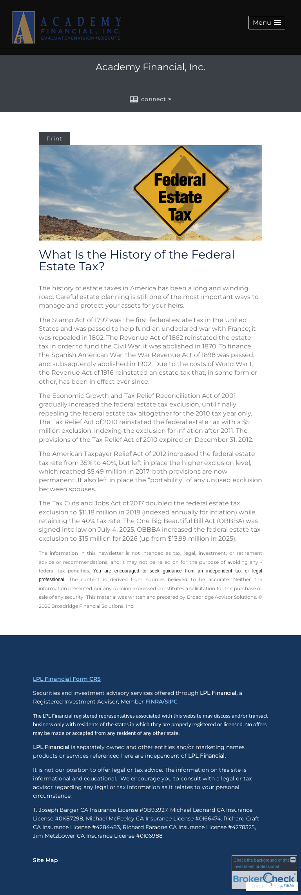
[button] (266, 22)
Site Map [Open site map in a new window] (45, 860)
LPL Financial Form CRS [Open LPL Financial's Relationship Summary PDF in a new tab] (67, 678)
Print (54, 138)
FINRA (154, 701)
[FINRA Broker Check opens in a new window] (264, 872)
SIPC (171, 701)
